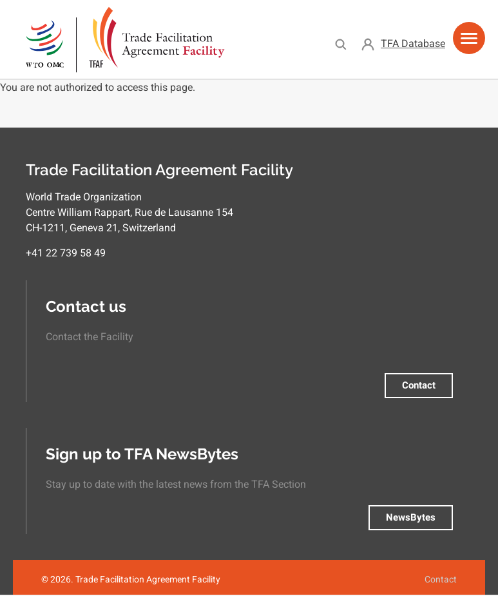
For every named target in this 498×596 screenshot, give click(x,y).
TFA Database (413, 43)
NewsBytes (411, 517)
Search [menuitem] (340, 44)
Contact (419, 385)
